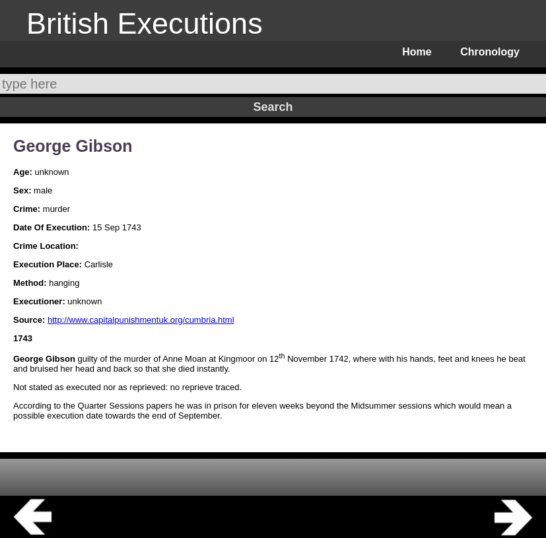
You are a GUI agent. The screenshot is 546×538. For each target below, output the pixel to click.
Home (416, 51)
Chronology (490, 51)
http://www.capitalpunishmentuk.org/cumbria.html (141, 320)
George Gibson (73, 146)
